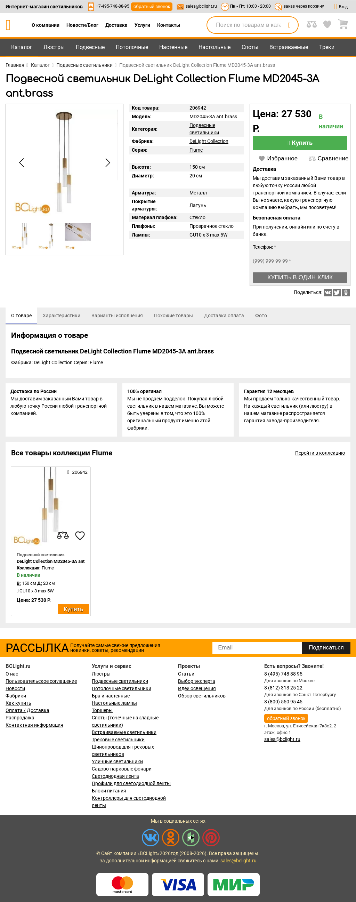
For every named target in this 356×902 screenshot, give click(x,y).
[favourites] (80, 537)
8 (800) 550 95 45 (283, 701)
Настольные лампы (114, 703)
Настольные (214, 47)
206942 (77, 474)
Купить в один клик (300, 277)
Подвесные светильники (120, 681)
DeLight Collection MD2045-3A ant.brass (57, 563)
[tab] (21, 316)
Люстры (54, 47)
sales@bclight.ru (201, 6)
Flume (196, 150)
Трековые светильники (118, 739)
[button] (106, 162)
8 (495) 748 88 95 (283, 674)
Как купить (18, 703)
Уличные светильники (117, 761)
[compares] (63, 537)
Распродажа (20, 717)
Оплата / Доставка (27, 710)
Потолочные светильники (121, 688)
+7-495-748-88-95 (112, 6)
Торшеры (102, 710)
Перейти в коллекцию (320, 454)
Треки (326, 47)
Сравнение (328, 158)
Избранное (278, 158)
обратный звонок (152, 6)
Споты (250, 47)
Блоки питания (109, 790)
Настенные (173, 47)
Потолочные (132, 47)
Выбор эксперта (196, 681)
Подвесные (90, 47)
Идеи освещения (197, 688)
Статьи (186, 674)
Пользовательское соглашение (41, 681)
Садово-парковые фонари (122, 769)
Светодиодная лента (115, 776)
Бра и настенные (111, 696)
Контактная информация (34, 725)
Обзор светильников (202, 696)
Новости (15, 688)
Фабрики (16, 696)
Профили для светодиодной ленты (131, 783)
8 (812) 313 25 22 (283, 688)
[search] (289, 25)
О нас (12, 674)
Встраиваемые (288, 47)
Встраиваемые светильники (124, 732)
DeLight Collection (208, 141)
